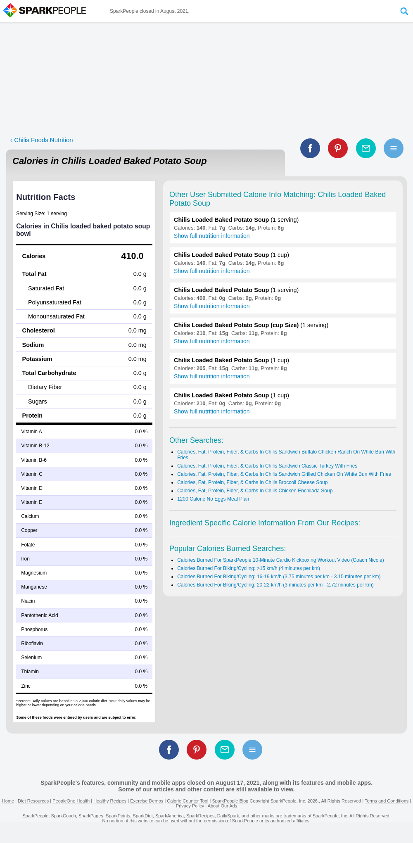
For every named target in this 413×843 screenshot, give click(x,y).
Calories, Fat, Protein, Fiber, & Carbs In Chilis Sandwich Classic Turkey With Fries (267, 466)
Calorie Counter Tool (187, 800)
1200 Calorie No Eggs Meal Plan (213, 499)
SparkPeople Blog (230, 800)
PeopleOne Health (71, 800)
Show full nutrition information (212, 236)
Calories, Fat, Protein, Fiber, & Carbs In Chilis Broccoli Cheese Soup (252, 482)
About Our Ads (222, 805)
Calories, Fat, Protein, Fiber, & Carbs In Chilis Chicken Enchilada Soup (254, 491)
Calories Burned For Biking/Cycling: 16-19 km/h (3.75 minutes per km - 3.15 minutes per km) (278, 576)
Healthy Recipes (109, 800)
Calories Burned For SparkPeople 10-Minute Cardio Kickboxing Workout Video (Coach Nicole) (280, 560)
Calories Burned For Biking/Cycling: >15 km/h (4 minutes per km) (248, 568)
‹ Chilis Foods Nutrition (41, 139)
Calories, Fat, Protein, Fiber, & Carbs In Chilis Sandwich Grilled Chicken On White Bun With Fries (284, 474)
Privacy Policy (190, 805)
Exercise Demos (146, 800)
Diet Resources (33, 800)
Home (8, 800)
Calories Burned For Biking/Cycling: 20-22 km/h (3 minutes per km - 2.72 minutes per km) (275, 585)
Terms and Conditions (386, 800)
